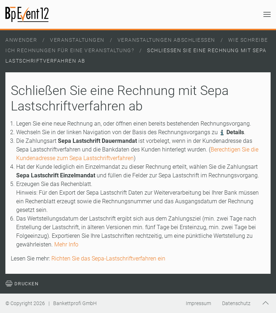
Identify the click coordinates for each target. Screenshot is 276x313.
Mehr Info (66, 244)
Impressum (198, 303)
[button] (267, 14)
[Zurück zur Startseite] (27, 14)
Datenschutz (236, 303)
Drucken (21, 283)
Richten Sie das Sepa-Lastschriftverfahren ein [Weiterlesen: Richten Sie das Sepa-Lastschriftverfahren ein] (108, 258)
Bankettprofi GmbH (75, 303)
